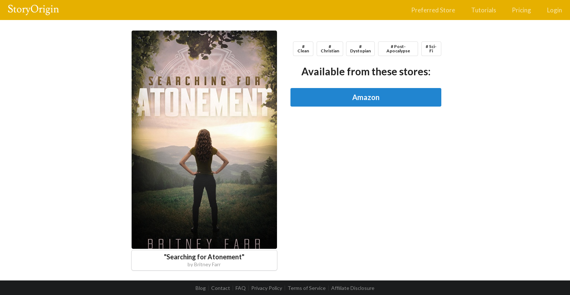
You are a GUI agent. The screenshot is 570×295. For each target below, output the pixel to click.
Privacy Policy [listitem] (266, 288)
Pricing (521, 10)
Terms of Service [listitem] (307, 288)
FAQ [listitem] (241, 288)
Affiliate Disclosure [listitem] (352, 288)
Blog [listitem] (201, 288)
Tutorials (483, 10)
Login (554, 10)
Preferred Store (433, 10)
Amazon (366, 97)
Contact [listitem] (220, 288)
